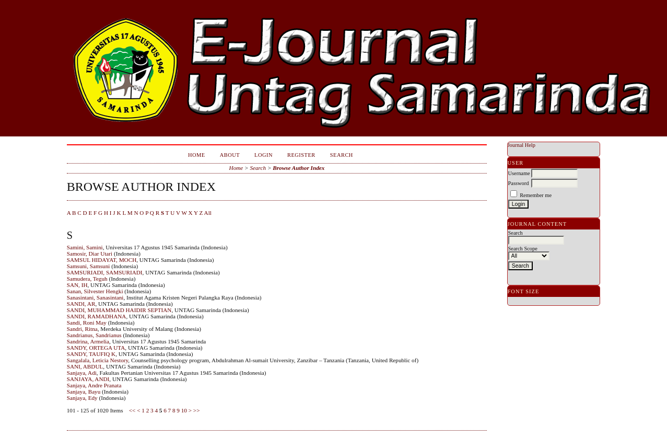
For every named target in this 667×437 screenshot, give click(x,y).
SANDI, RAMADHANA (96, 316)
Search (341, 155)
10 (184, 410)
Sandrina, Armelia (88, 341)
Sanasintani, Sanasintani (95, 297)
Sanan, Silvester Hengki (95, 291)
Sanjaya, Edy (82, 398)
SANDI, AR (81, 304)
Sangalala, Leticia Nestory (97, 360)
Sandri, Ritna (82, 329)
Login (263, 155)
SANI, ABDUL (85, 366)
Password (518, 183)
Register (301, 155)
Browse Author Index (298, 168)
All (208, 213)
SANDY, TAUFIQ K (91, 354)
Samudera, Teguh (87, 278)
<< (132, 410)
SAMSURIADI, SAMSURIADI (105, 272)
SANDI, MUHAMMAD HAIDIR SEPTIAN (119, 310)
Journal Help (521, 145)
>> (196, 410)
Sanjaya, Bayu (84, 391)
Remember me (536, 195)
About (230, 155)
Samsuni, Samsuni (88, 266)
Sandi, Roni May (87, 322)
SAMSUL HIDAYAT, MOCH (102, 260)
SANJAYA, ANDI (88, 379)
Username (519, 173)
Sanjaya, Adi (82, 373)
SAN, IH (77, 285)
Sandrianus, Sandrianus (94, 335)
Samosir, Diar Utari (89, 253)
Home (196, 155)
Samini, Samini (85, 247)
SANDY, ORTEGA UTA (96, 347)
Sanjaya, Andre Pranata (94, 385)
